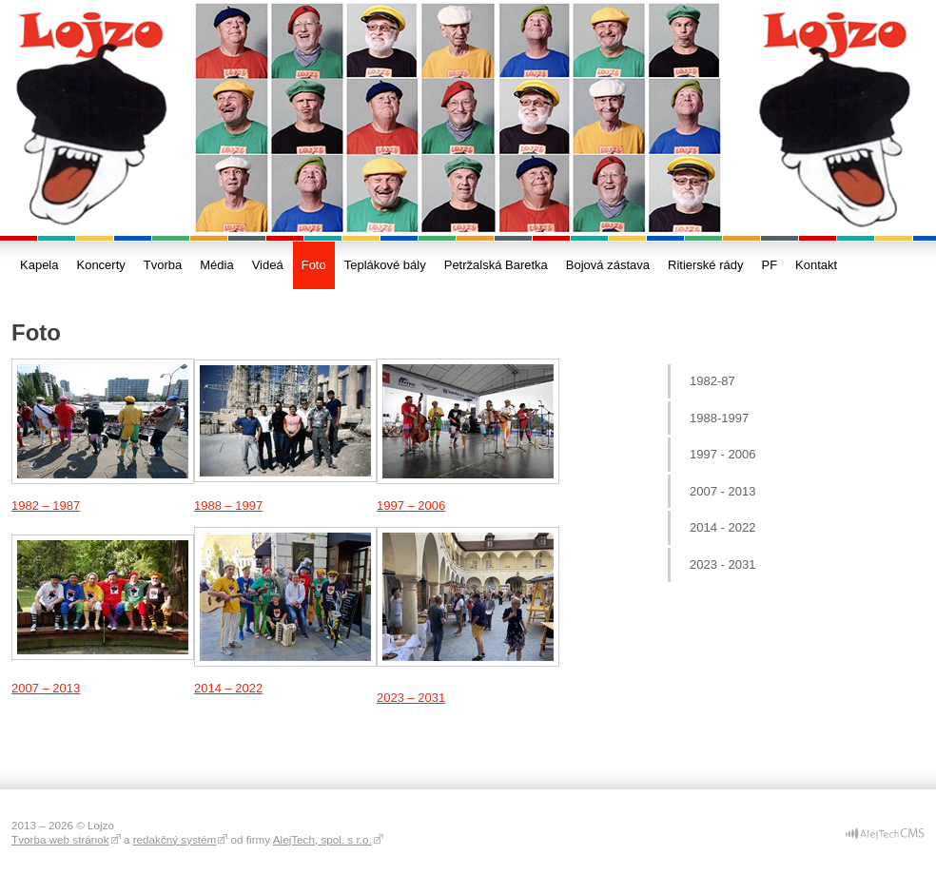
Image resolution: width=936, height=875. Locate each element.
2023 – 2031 (411, 697)
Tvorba (163, 265)
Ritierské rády (705, 265)
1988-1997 (719, 418)
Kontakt (816, 265)
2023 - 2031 (722, 564)
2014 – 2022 (228, 688)
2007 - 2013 (722, 491)
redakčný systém (175, 839)
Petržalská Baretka (496, 265)
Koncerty (100, 265)
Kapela (39, 265)
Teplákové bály (385, 265)
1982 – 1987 (45, 505)
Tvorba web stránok (60, 839)
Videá (267, 265)
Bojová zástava (608, 265)
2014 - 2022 (722, 527)
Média (216, 265)
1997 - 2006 (722, 454)
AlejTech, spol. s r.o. (322, 839)
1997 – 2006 (411, 505)
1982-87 (712, 381)
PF (769, 265)
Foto (314, 265)
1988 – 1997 (228, 505)
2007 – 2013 (45, 688)
